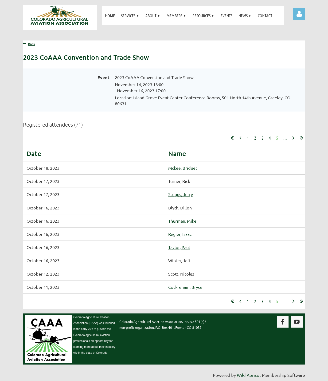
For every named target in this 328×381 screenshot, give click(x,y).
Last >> (301, 138)
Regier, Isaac (179, 234)
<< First (232, 138)
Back (31, 44)
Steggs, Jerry (180, 194)
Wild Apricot (249, 375)
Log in (299, 14)
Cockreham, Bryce (185, 287)
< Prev (240, 138)
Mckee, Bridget (182, 167)
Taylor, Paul (179, 247)
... (285, 138)
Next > (293, 138)
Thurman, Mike (182, 220)
